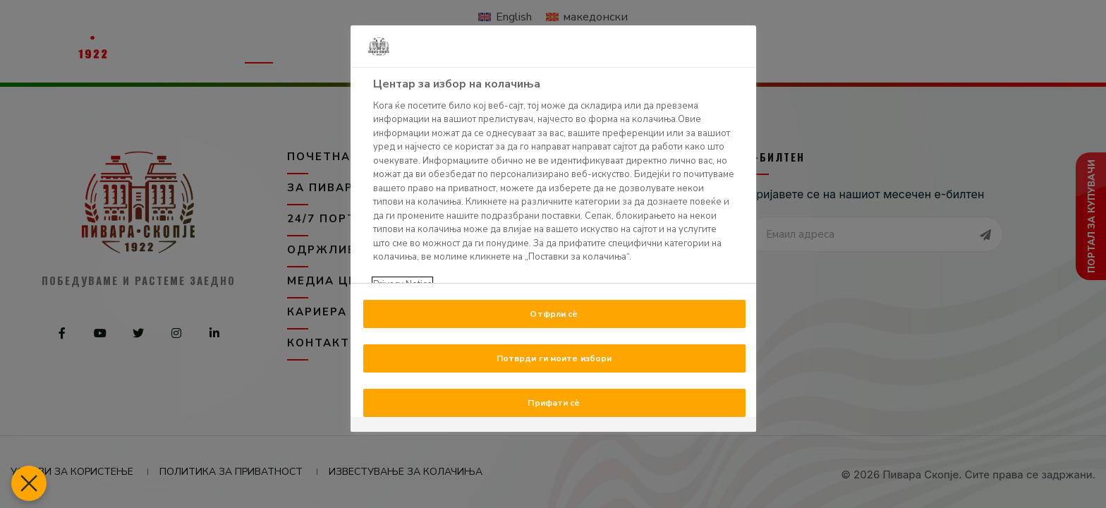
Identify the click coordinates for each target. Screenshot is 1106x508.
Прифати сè (554, 403)
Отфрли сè (554, 314)
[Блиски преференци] (24, 483)
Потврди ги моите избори (554, 358)
